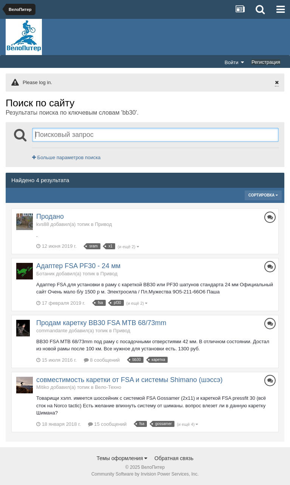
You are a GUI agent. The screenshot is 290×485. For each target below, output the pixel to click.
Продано (50, 216)
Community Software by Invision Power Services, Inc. (145, 474)
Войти (234, 62)
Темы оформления (122, 458)
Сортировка (263, 195)
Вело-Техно (108, 387)
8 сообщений (102, 360)
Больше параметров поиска (66, 157)
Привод (103, 224)
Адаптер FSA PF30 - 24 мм (78, 266)
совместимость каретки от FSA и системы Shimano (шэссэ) (129, 380)
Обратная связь (173, 458)
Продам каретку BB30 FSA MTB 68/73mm (101, 323)
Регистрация (265, 62)
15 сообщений (107, 424)
